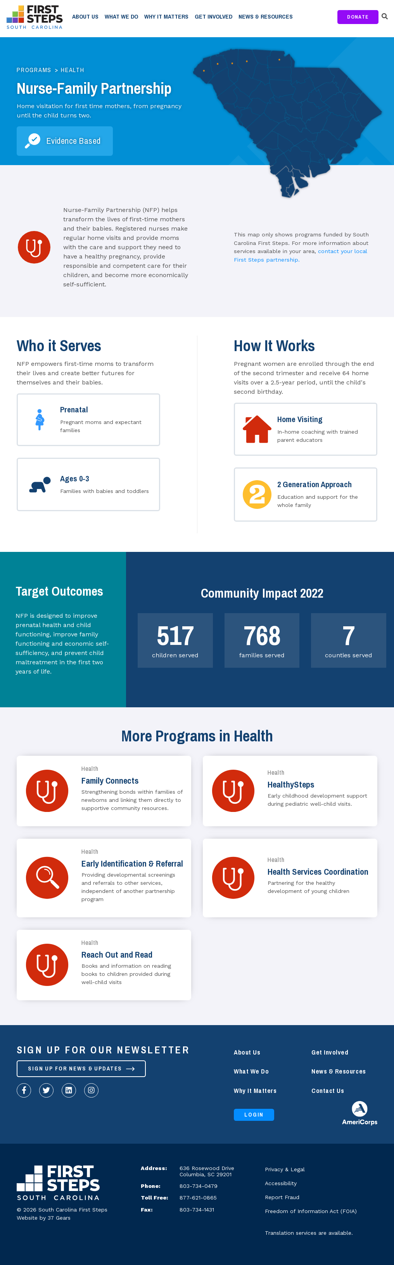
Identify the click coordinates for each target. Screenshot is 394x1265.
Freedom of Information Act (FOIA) (311, 1211)
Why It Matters (166, 16)
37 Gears (59, 1218)
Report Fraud (282, 1197)
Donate (358, 17)
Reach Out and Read (116, 955)
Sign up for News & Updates (82, 1068)
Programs (34, 70)
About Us (85, 16)
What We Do (121, 16)
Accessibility (281, 1183)
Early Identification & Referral (132, 864)
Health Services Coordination (318, 872)
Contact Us (327, 1091)
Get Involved (213, 16)
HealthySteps (291, 785)
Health (73, 70)
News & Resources (265, 16)
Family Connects (110, 781)
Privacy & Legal (285, 1169)
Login (254, 1115)
